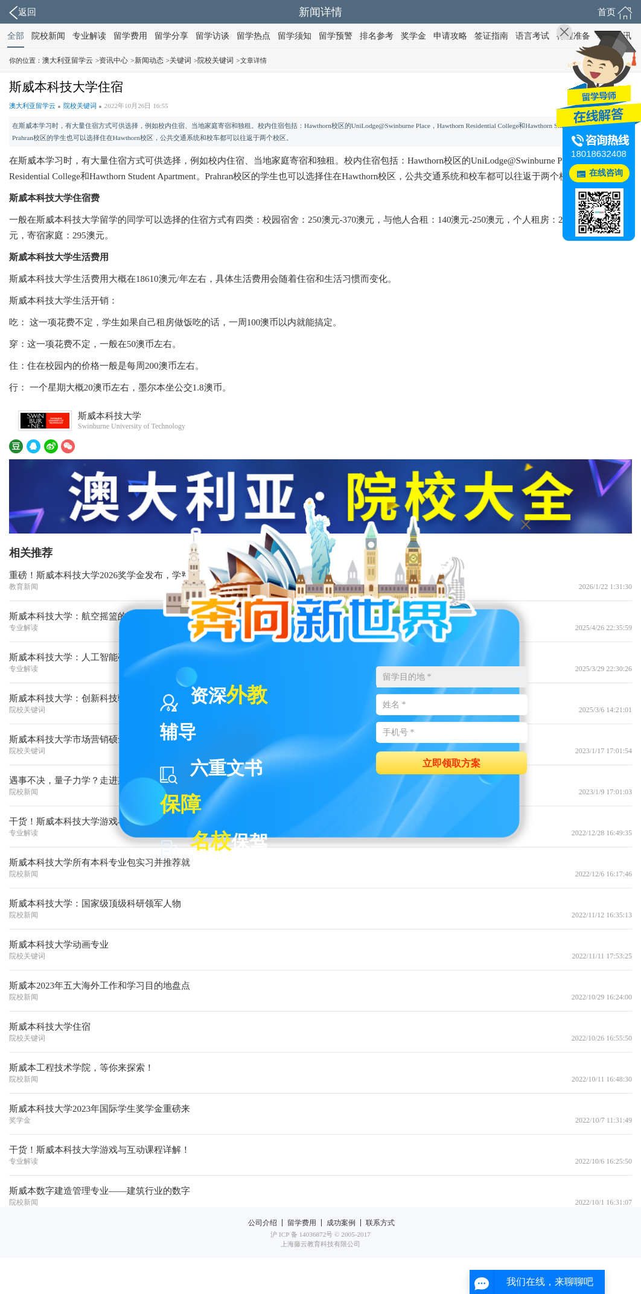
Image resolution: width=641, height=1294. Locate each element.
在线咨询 (606, 172)
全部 (15, 35)
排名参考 (377, 35)
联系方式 (380, 1222)
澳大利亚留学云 (67, 60)
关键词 (180, 60)
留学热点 (253, 35)
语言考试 (532, 35)
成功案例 (341, 1222)
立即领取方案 (451, 762)
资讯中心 (113, 60)
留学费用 (130, 35)
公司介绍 (262, 1222)
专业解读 (89, 35)
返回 (22, 12)
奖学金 (413, 35)
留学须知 (294, 35)
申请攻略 (450, 35)
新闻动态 (149, 60)
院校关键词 (215, 60)
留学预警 (335, 35)
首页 (615, 12)
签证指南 (491, 35)
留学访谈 (212, 35)
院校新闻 (48, 35)
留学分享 (171, 35)
